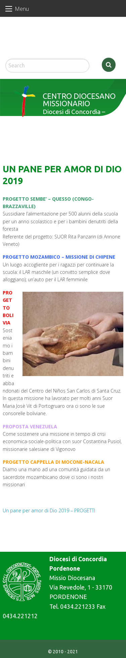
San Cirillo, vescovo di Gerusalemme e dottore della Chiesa (31, 41)
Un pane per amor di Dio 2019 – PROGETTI (49, 510)
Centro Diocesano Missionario (79, 100)
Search (108, 64)
